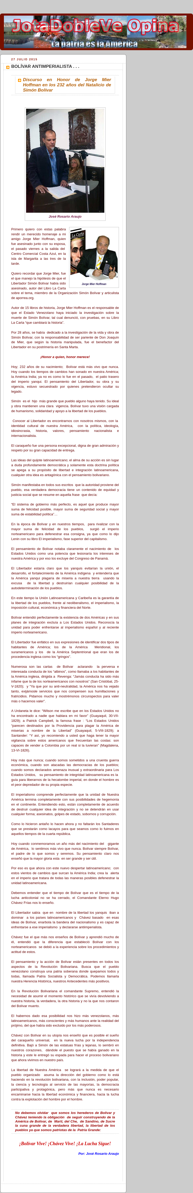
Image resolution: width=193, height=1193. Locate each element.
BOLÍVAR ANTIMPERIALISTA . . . (45, 66)
